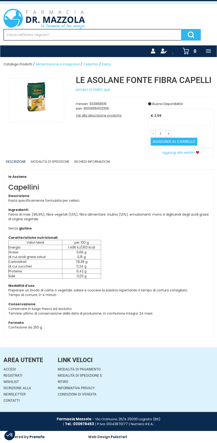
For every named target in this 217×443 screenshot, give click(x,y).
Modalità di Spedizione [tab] (50, 161)
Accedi (9, 369)
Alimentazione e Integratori (58, 64)
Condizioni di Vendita (77, 394)
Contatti (11, 400)
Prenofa (37, 436)
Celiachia (90, 64)
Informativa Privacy (76, 388)
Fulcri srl (119, 436)
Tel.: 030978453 (79, 423)
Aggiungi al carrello (174, 141)
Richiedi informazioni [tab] (92, 161)
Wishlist (11, 382)
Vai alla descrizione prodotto (99, 115)
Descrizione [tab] (16, 161)
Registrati (12, 375)
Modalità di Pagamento (79, 369)
